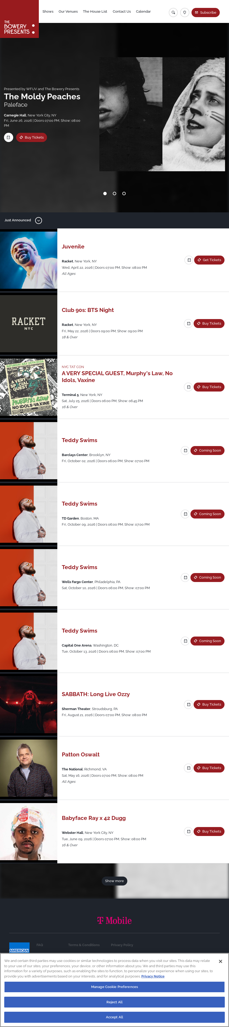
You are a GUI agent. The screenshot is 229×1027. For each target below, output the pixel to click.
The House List (95, 12)
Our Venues (68, 12)
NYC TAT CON (73, 367)
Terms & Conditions (84, 945)
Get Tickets (212, 260)
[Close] (220, 963)
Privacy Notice (153, 978)
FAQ (39, 945)
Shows (48, 12)
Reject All (114, 1004)
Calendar (143, 12)
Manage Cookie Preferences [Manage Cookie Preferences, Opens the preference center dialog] (114, 988)
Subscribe (208, 12)
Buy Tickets (34, 137)
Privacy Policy (122, 945)
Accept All (114, 1019)
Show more (114, 881)
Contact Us (122, 12)
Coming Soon (210, 450)
